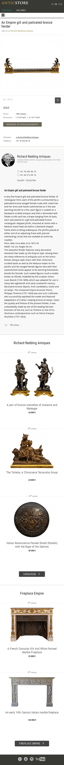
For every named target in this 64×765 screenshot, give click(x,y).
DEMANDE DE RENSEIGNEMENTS (22, 124)
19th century (14, 325)
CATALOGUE (6, 10)
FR (52, 4)
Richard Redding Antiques (34, 156)
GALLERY (20, 181)
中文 (60, 4)
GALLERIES (21, 10)
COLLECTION (31, 181)
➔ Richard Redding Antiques (27, 137)
